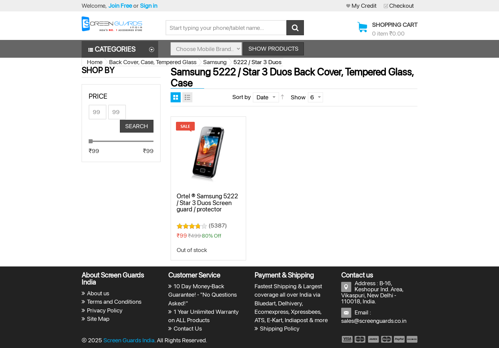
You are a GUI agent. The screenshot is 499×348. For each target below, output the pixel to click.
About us (98, 293)
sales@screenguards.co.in (373, 320)
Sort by (241, 96)
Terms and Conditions (114, 301)
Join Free (120, 5)
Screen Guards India (128, 340)
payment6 (411, 339)
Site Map (98, 318)
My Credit (364, 5)
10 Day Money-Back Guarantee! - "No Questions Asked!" (202, 294)
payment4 (387, 339)
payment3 (374, 339)
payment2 (360, 339)
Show (298, 97)
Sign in (148, 5)
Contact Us (188, 328)
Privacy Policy (105, 310)
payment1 (347, 339)
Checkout (401, 5)
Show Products (273, 48)
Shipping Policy (280, 328)
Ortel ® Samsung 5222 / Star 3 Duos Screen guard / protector (207, 202)
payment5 (399, 339)
